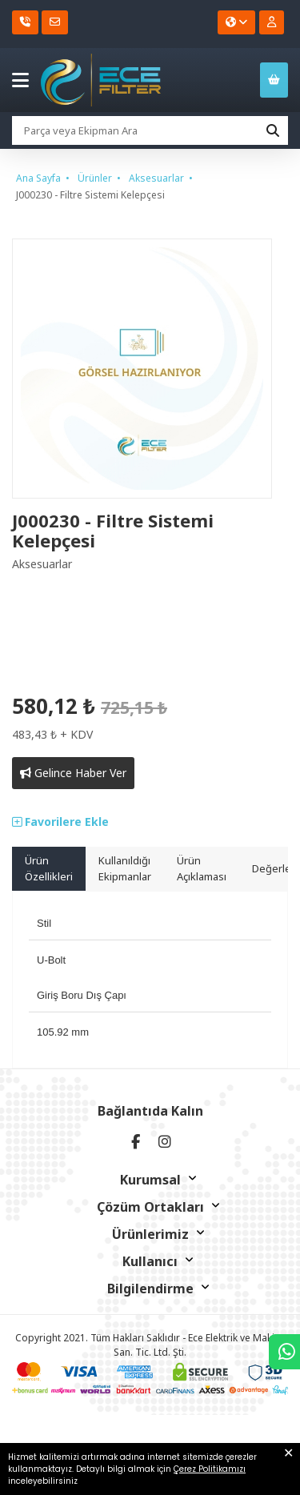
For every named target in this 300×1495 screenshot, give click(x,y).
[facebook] (136, 1141)
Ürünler (95, 178)
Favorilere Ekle (60, 821)
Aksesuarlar (156, 178)
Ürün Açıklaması (201, 868)
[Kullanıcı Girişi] (271, 22)
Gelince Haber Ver (73, 772)
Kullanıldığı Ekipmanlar (124, 868)
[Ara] (273, 130)
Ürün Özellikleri (49, 868)
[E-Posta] (55, 22)
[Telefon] (25, 22)
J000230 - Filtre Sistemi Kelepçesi (90, 195)
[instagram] (165, 1141)
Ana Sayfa (38, 178)
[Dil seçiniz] (236, 22)
